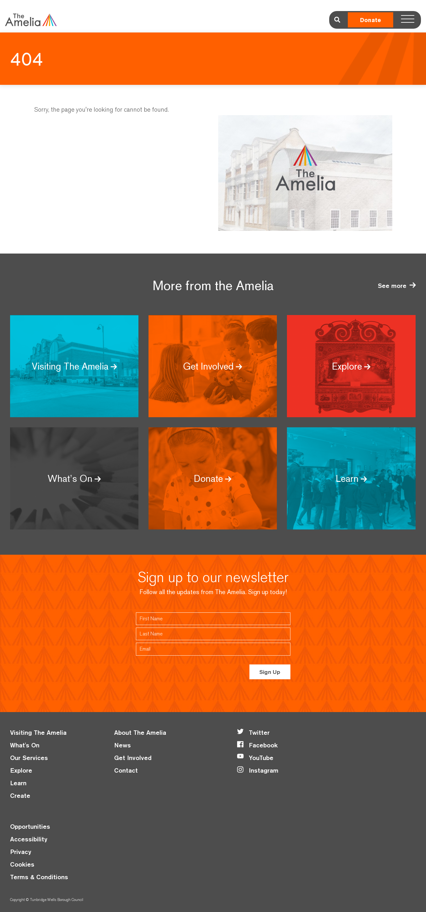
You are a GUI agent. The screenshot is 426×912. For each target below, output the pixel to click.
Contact (126, 770)
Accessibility (28, 839)
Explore (21, 770)
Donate (370, 20)
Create (20, 795)
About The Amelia (140, 732)
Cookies (22, 864)
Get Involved (133, 757)
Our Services (29, 757)
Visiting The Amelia (38, 732)
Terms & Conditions (39, 876)
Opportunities (30, 826)
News (122, 745)
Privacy (20, 851)
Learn (18, 782)
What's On (24, 745)
